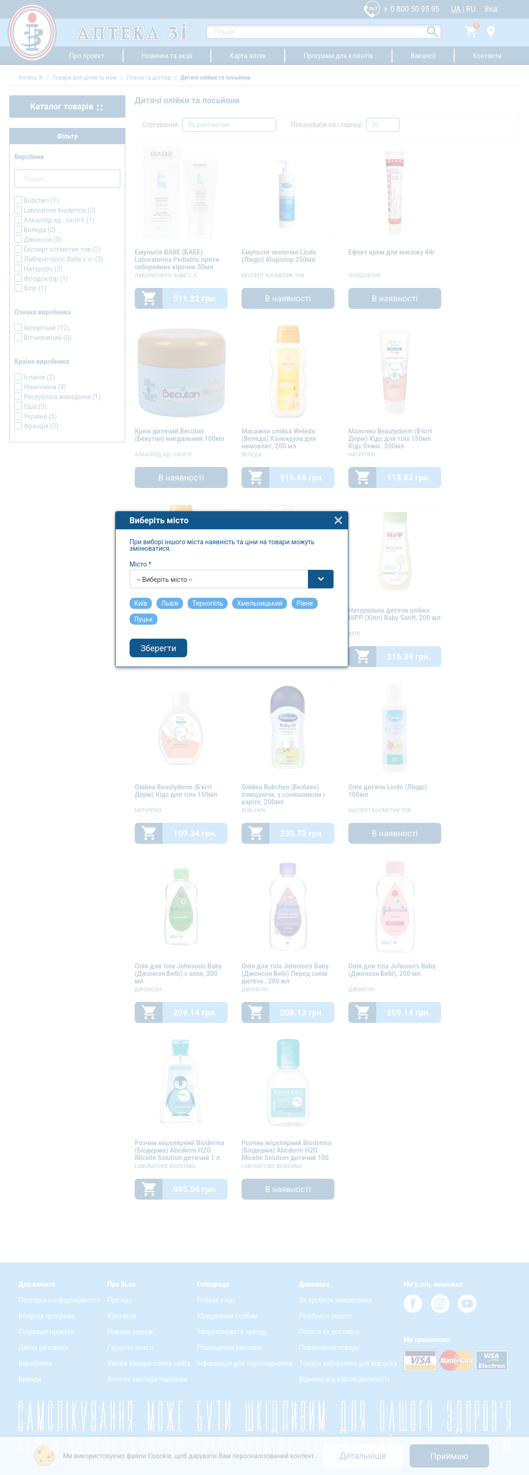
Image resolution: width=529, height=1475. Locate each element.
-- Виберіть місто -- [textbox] (198, 728)
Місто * (174, 713)
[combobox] (265, 728)
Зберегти (191, 797)
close (372, 669)
